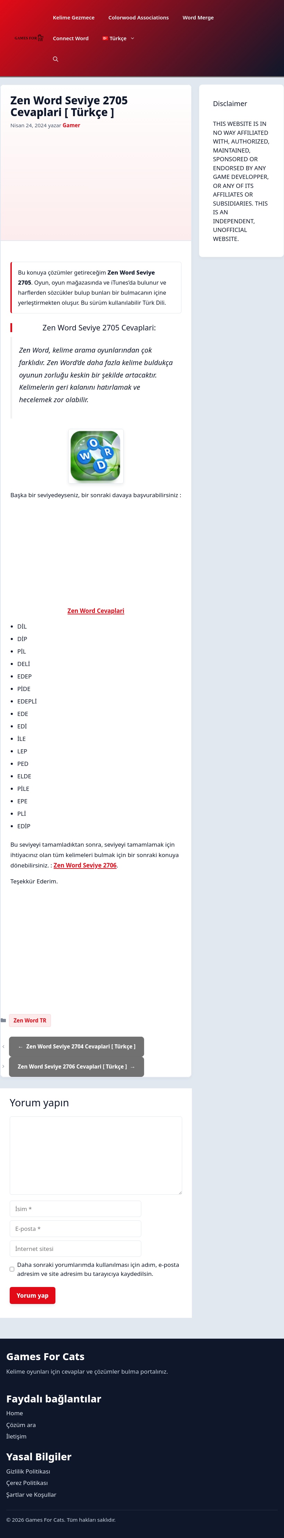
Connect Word (71, 38)
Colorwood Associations (138, 17)
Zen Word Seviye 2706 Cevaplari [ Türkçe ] (72, 1066)
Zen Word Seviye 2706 (85, 865)
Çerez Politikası (27, 1483)
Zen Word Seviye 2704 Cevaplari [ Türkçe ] (80, 1046)
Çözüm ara (21, 1425)
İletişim (16, 1436)
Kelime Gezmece (74, 17)
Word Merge (198, 17)
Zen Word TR (30, 1020)
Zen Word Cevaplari (96, 611)
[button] (55, 59)
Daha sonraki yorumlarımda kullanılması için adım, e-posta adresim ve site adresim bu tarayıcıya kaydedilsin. (98, 1269)
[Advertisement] (95, 181)
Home (14, 1413)
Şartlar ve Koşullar (31, 1494)
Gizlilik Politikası (28, 1471)
